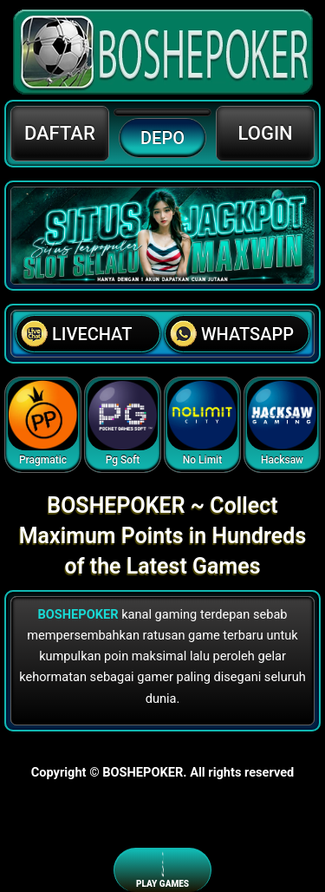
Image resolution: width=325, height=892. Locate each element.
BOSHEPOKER (77, 614)
